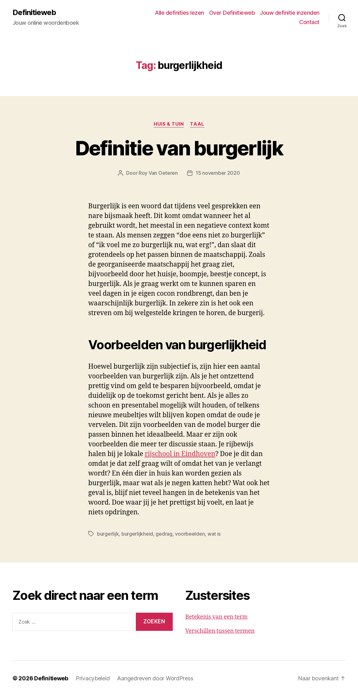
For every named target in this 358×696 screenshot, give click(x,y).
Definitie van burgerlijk (179, 148)
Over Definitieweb (232, 12)
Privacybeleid (93, 678)
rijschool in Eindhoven (180, 454)
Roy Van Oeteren (158, 173)
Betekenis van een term (216, 617)
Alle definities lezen (179, 12)
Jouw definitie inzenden (290, 12)
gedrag (164, 534)
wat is (214, 534)
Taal (197, 124)
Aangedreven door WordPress (155, 678)
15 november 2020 (218, 173)
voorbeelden (190, 534)
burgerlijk (108, 534)
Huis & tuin (169, 124)
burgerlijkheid (137, 534)
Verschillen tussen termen (220, 631)
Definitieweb (34, 12)
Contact (309, 22)
